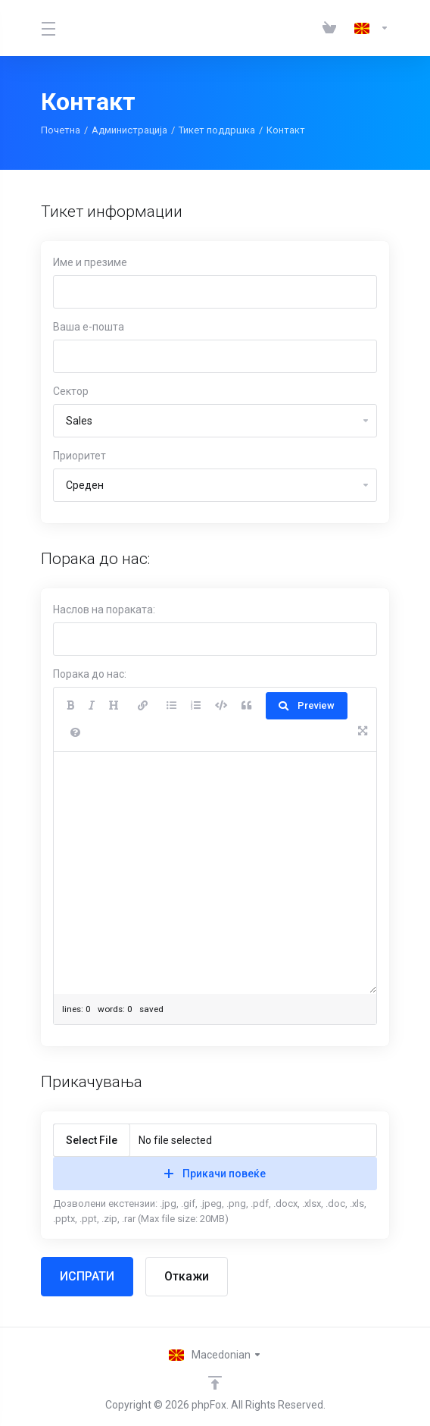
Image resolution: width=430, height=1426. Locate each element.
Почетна (60, 130)
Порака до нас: (89, 674)
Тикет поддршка (217, 130)
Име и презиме (90, 262)
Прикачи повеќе (215, 1173)
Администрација (129, 130)
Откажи (186, 1276)
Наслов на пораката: (104, 609)
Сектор (71, 391)
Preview (307, 705)
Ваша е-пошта (88, 327)
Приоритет (79, 456)
